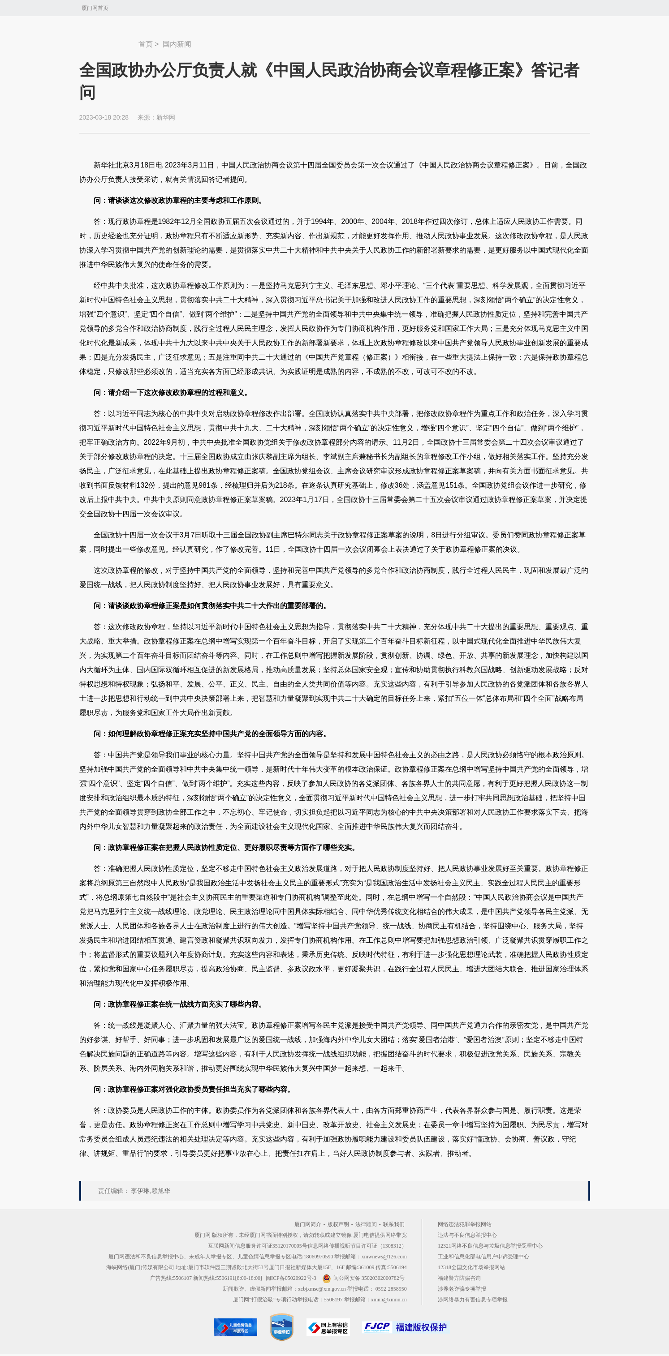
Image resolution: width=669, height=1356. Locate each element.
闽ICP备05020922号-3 (291, 1278)
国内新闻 (177, 44)
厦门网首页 (95, 8)
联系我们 (394, 1224)
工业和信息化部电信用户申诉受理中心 (483, 1256)
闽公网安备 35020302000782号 (363, 1278)
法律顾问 (366, 1224)
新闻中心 (108, 40)
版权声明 (338, 1224)
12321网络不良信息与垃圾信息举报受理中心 (490, 1246)
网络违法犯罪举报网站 (465, 1224)
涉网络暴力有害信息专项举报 (473, 1299)
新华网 (165, 117)
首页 (145, 44)
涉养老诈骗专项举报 (462, 1289)
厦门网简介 (307, 1224)
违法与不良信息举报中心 (467, 1235)
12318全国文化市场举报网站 (471, 1267)
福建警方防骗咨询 (459, 1278)
